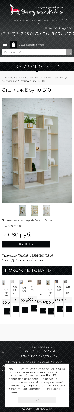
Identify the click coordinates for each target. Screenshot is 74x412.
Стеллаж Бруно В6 (6, 292)
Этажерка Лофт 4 (32, 289)
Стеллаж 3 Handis (68, 289)
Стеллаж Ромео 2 (15, 289)
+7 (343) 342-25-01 (17, 33)
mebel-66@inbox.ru (41, 347)
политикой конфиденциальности (35, 389)
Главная (7, 77)
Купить (26, 244)
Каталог (19, 77)
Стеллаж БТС (59, 288)
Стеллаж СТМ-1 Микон (41, 291)
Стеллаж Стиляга (24, 289)
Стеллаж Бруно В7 (50, 292)
